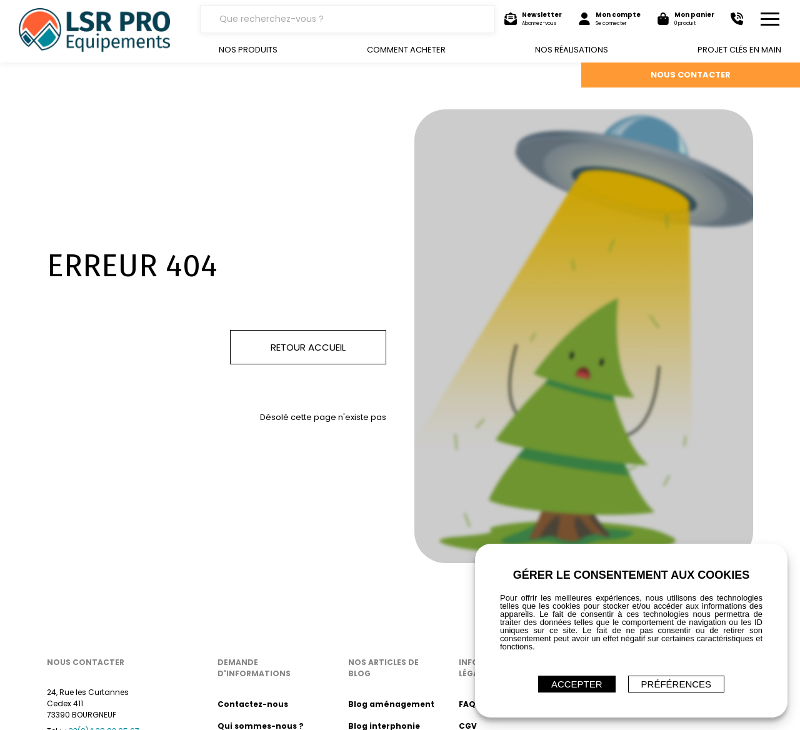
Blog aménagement (391, 704)
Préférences (676, 684)
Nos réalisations (571, 50)
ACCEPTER (576, 684)
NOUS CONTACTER (691, 75)
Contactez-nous (253, 704)
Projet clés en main (739, 50)
